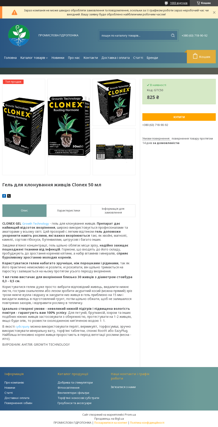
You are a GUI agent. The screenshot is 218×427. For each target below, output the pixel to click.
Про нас (74, 57)
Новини (9, 388)
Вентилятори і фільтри (73, 393)
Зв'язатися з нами (123, 387)
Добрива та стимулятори (75, 382)
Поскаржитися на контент (110, 423)
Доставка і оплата (115, 57)
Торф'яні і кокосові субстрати (78, 398)
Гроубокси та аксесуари (74, 403)
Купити (179, 117)
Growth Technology (35, 224)
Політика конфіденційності (147, 423)
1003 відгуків (179, 3)
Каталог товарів (32, 57)
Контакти (90, 57)
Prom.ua (130, 415)
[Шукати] (172, 35)
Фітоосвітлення (68, 388)
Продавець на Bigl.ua (109, 419)
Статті (138, 57)
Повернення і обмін (18, 403)
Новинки (57, 57)
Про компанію (14, 382)
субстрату (23, 326)
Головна (10, 57)
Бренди (152, 57)
